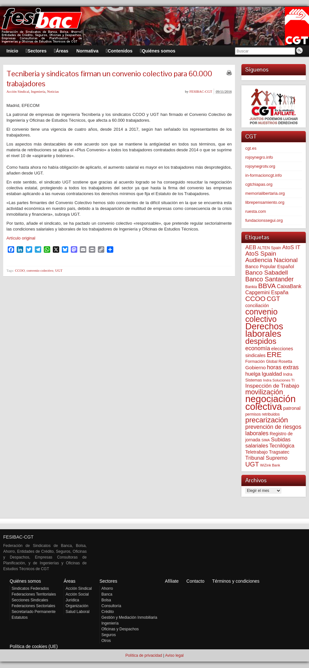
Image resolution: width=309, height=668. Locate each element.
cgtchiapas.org (259, 184)
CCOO (20, 270)
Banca (106, 594)
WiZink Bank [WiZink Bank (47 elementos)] (270, 465)
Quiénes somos (25, 581)
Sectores (108, 581)
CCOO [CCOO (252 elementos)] (255, 298)
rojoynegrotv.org (260, 166)
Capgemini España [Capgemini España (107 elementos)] (266, 292)
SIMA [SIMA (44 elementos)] (265, 440)
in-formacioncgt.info (263, 175)
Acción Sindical (17, 91)
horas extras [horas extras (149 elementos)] (283, 367)
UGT (58, 270)
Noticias (53, 91)
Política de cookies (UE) (34, 646)
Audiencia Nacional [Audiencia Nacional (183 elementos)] (271, 260)
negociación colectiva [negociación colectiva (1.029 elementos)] (270, 402)
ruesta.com (255, 211)
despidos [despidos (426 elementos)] (260, 341)
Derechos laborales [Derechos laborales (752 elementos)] (264, 330)
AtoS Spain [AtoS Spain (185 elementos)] (260, 253)
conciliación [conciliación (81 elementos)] (257, 305)
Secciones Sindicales (30, 600)
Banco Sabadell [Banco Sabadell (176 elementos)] (266, 272)
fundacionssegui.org (264, 220)
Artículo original (20, 238)
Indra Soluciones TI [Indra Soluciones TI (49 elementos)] (279, 380)
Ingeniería (38, 91)
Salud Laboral (77, 611)
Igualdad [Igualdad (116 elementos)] (272, 374)
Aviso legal (174, 655)
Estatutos (20, 617)
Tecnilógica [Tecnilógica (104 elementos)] (282, 445)
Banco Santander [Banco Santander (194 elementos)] (269, 279)
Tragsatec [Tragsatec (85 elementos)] (279, 452)
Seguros (108, 635)
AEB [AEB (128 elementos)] (250, 247)
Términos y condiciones (235, 581)
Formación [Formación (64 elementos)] (255, 361)
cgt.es (251, 148)
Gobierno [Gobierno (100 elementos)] (255, 367)
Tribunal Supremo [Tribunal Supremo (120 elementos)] (266, 458)
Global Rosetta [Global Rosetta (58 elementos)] (279, 361)
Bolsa (106, 600)
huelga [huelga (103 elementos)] (252, 374)
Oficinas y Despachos (120, 629)
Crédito (107, 611)
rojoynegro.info (259, 157)
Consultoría (111, 606)
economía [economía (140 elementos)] (257, 348)
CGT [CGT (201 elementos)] (273, 298)
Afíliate (172, 581)
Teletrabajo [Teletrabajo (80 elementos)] (256, 452)
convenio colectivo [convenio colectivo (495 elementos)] (261, 315)
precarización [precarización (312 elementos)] (266, 420)
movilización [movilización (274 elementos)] (264, 392)
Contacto (195, 581)
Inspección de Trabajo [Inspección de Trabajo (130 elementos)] (272, 386)
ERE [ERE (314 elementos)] (274, 355)
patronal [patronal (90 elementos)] (292, 408)
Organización (77, 606)
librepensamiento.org (264, 202)
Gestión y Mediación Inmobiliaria (129, 617)
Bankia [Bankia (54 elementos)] (251, 287)
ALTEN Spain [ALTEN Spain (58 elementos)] (269, 248)
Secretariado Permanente (34, 611)
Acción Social (77, 594)
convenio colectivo (39, 270)
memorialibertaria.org (265, 193)
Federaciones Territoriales (34, 594)
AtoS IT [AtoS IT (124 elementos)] (291, 247)
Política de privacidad (143, 655)
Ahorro (107, 588)
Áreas (70, 581)
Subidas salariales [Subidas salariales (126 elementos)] (268, 443)
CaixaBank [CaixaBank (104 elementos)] (289, 286)
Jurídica (72, 600)
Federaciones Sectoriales (33, 606)
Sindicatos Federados (30, 588)
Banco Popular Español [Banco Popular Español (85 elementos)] (269, 266)
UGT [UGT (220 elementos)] (252, 464)
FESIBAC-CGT (200, 91)
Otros (106, 640)
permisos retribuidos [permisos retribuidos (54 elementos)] (262, 414)
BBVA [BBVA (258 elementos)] (267, 285)
